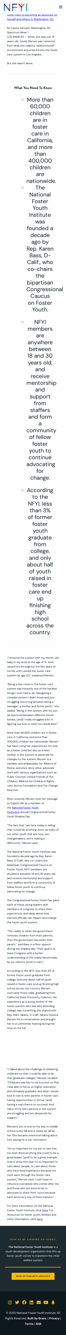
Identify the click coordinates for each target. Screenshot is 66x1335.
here (45, 1210)
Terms (29, 1324)
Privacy (54, 1318)
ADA (38, 1324)
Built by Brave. (37, 1318)
